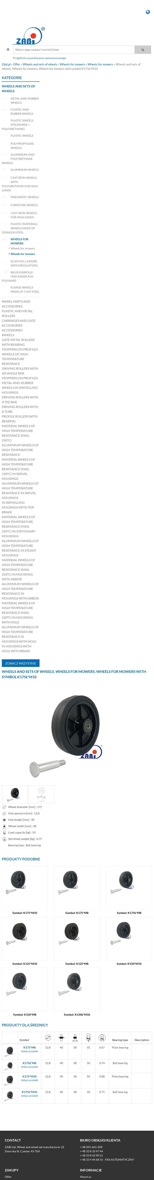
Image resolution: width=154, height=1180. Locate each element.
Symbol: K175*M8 (76, 912)
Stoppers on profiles (20, 349)
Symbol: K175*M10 (24, 912)
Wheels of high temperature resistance (15, 358)
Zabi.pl (6, 64)
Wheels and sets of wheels (40, 64)
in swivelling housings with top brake (18, 507)
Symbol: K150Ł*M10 (77, 1014)
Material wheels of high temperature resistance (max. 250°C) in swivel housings (18, 468)
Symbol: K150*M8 (24, 1014)
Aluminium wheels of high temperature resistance (20, 449)
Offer (17, 64)
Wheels (8, 335)
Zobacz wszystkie (20, 663)
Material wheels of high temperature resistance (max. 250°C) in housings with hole (18, 612)
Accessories (12, 330)
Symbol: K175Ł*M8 (129, 912)
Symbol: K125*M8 (76, 963)
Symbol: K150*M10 (129, 963)
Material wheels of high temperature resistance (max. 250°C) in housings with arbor (18, 569)
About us (85, 1176)
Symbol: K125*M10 (24, 963)
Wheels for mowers (73, 64)
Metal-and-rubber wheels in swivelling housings (20, 387)
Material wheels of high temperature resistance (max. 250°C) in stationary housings (18, 526)
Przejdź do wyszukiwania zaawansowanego (39, 58)
